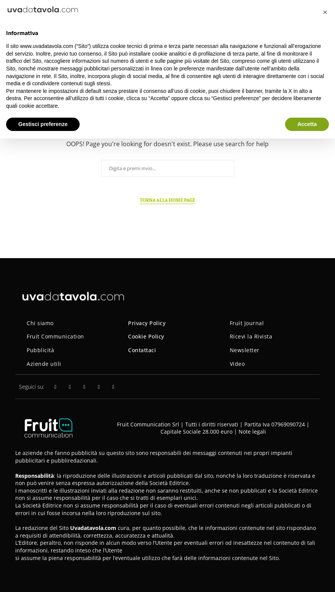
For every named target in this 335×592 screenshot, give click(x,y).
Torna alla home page (168, 200)
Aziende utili (44, 363)
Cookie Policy (146, 336)
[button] (325, 12)
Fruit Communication (55, 336)
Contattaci (142, 350)
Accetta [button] (307, 124)
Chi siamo (40, 323)
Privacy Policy (146, 323)
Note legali (252, 431)
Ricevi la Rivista (251, 336)
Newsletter (245, 350)
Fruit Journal (247, 323)
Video (237, 363)
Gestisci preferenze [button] (42, 124)
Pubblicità (40, 350)
